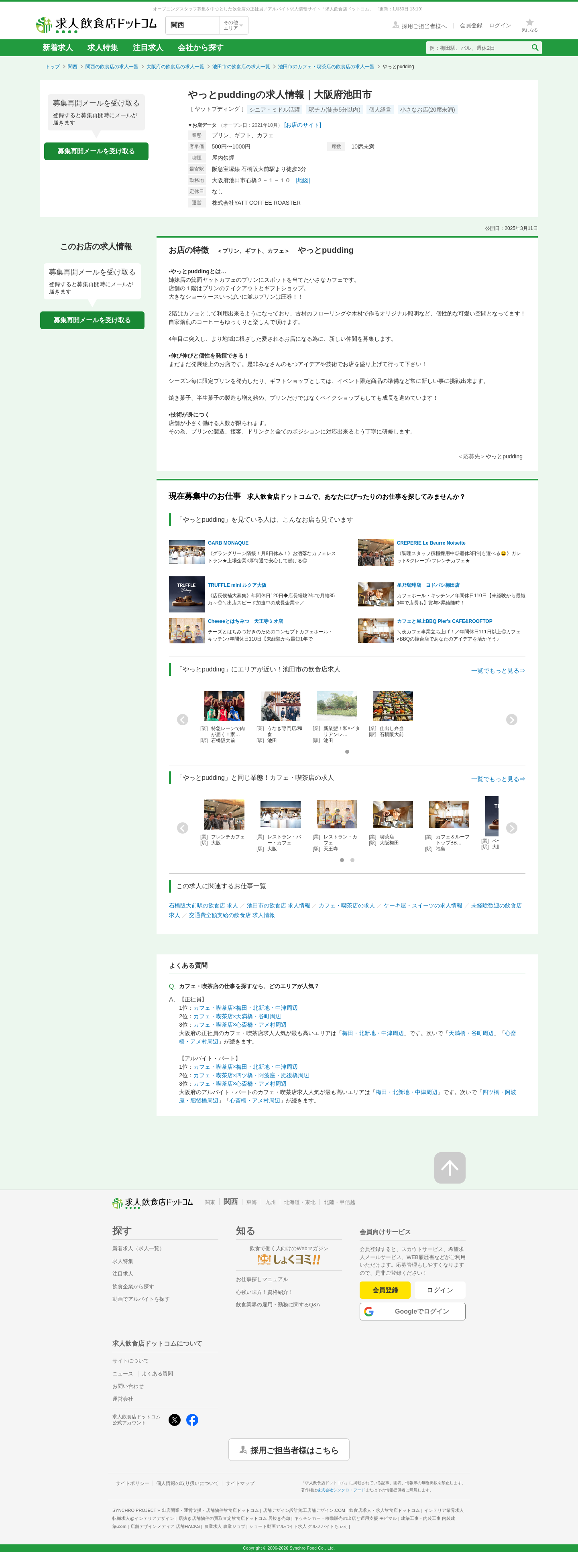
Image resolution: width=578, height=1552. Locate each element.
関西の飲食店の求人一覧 (111, 66)
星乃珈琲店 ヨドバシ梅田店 (428, 585)
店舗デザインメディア (165, 1526)
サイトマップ (240, 1483)
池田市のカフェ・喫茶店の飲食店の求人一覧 (326, 66)
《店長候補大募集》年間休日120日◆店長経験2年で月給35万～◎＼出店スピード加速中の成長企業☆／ (271, 599)
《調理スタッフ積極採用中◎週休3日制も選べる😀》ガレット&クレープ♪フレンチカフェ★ (459, 557)
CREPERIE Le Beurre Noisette (431, 543)
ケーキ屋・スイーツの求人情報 (423, 905)
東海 (251, 1202)
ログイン (440, 1290)
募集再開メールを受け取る (96, 151)
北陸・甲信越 (339, 1202)
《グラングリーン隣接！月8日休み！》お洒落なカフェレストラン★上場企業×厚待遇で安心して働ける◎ (272, 557)
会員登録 (385, 1290)
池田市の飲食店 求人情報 (278, 905)
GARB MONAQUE (228, 543)
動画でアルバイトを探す (141, 1299)
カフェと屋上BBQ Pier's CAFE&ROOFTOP (445, 621)
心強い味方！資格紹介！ (264, 1292)
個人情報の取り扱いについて (187, 1483)
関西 (72, 66)
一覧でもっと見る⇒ (498, 670)
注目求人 (148, 47)
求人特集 (103, 47)
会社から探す (201, 47)
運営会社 (122, 1399)
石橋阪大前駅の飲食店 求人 (203, 905)
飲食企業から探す (133, 1287)
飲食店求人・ (384, 1510)
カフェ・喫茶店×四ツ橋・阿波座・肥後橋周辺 (251, 1075)
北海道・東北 (299, 1202)
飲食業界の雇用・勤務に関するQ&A (278, 1305)
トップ (52, 66)
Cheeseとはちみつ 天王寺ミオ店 (245, 621)
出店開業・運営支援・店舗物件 (210, 1510)
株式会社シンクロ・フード (341, 1490)
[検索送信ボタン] (535, 47)
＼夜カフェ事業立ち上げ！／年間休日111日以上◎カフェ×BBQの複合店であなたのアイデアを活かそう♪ (459, 635)
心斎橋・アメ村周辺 (255, 1100)
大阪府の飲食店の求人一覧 (175, 66)
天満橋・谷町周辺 (471, 1033)
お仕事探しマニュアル (262, 1279)
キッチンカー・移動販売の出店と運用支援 (345, 1518)
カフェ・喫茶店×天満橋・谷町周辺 (237, 1016)
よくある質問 (157, 1374)
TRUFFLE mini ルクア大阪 (237, 585)
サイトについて (130, 1361)
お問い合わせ (128, 1386)
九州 (270, 1202)
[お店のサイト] (302, 125)
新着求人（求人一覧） (138, 1248)
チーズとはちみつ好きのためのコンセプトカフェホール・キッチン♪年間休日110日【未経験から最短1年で (270, 635)
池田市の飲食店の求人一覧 (241, 66)
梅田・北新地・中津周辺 (373, 1033)
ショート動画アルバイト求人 (298, 1526)
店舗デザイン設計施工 (304, 1510)
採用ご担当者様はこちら (294, 1450)
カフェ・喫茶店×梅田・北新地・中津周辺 (245, 1008)
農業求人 (224, 1526)
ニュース (122, 1374)
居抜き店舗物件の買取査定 (234, 1518)
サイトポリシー (132, 1483)
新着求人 (58, 47)
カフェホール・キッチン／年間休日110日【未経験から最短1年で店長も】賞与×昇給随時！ (461, 599)
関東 (210, 1202)
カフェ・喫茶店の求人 (347, 905)
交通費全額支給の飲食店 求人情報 (232, 915)
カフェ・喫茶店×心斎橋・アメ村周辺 (240, 1024)
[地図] (303, 180)
